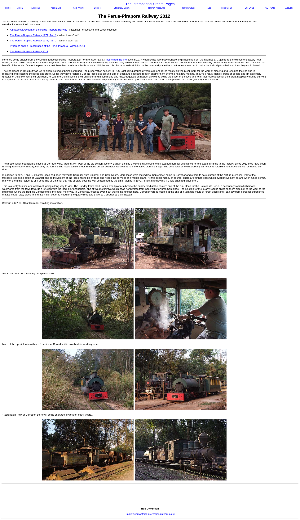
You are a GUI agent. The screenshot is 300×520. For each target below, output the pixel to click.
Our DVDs (249, 8)
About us (289, 8)
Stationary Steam (122, 8)
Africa (20, 8)
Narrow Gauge (188, 8)
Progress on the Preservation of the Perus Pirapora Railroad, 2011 (47, 45)
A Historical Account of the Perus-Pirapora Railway (38, 29)
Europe (97, 8)
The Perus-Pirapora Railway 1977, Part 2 (33, 40)
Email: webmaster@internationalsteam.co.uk (150, 514)
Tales (208, 8)
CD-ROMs (270, 8)
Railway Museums (156, 8)
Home (8, 8)
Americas (35, 8)
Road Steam (226, 8)
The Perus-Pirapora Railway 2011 (29, 51)
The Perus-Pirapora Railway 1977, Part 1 (33, 35)
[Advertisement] (282, 77)
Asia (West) (78, 8)
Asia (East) (56, 8)
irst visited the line (117, 59)
